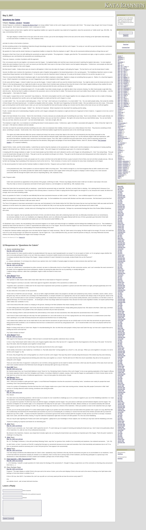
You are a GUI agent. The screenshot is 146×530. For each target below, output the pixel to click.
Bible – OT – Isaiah (122, 95)
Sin (118, 153)
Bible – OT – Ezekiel (122, 92)
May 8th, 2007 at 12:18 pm (15, 460)
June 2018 (120, 201)
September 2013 (121, 247)
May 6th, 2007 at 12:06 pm (15, 265)
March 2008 (120, 328)
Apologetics (120, 57)
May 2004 (120, 398)
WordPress (120, 454)
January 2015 (121, 229)
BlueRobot (120, 458)
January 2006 (121, 367)
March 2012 (120, 268)
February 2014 (121, 239)
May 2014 (120, 236)
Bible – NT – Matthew (122, 77)
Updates (119, 176)
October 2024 (121, 187)
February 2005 (121, 384)
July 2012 (120, 264)
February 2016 (121, 224)
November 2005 (121, 370)
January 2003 (121, 422)
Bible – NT (120, 65)
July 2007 (120, 340)
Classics (119, 113)
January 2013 (121, 256)
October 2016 (121, 213)
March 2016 (120, 223)
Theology (120, 159)
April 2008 (120, 326)
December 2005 (121, 369)
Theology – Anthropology (123, 161)
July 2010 (120, 293)
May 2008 (120, 325)
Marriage (120, 133)
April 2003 (120, 418)
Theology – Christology (123, 162)
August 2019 (120, 191)
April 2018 (120, 203)
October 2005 (121, 372)
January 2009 (121, 312)
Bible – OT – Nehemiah (123, 103)
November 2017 (121, 207)
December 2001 (121, 442)
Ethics (119, 120)
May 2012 (120, 267)
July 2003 (120, 413)
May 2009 (120, 306)
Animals (119, 56)
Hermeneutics (121, 126)
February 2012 (121, 270)
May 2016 (120, 219)
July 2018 (120, 200)
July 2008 (120, 322)
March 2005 (120, 383)
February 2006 (121, 366)
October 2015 (121, 227)
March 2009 (120, 309)
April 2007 (120, 345)
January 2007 (121, 349)
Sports (119, 155)
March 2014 (120, 238)
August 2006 (120, 357)
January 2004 (121, 404)
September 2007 (121, 337)
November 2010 (121, 287)
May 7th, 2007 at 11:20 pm (15, 439)
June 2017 (120, 210)
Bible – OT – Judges (122, 100)
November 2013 (121, 244)
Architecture (120, 59)
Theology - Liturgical (15, 23)
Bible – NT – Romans (122, 83)
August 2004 (120, 393)
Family (119, 121)
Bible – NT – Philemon (123, 78)
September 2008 (121, 319)
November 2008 (121, 316)
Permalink (26, 23)
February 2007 (121, 348)
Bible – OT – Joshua (122, 98)
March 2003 (120, 419)
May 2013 (120, 251)
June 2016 (120, 218)
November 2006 (121, 352)
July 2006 (120, 358)
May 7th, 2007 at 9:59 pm (14, 426)
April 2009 (120, 308)
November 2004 (121, 389)
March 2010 (120, 297)
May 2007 (120, 343)
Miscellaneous (121, 136)
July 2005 (120, 377)
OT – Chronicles (121, 142)
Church (119, 110)
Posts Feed (125, 44)
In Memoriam (121, 129)
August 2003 (120, 412)
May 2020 (120, 189)
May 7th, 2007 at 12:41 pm (15, 379)
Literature (120, 132)
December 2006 (121, 351)
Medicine (120, 135)
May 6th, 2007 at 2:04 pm (14, 336)
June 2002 (120, 433)
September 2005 (121, 373)
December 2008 (121, 314)
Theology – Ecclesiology (123, 164)
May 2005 (120, 380)
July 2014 (120, 235)
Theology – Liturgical (122, 167)
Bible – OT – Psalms (122, 104)
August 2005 (120, 375)
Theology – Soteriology (123, 171)
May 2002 (120, 434)
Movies (119, 139)
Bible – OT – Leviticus (123, 101)
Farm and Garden (122, 123)
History (119, 127)
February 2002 (121, 439)
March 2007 (120, 346)
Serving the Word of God (30, 25)
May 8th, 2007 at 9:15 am (14, 450)
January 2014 (121, 241)
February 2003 (121, 421)
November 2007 (121, 334)
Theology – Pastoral (122, 168)
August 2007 (120, 338)
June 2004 (120, 396)
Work (119, 177)
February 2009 (121, 311)
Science (119, 152)
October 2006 (121, 354)
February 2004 (121, 402)
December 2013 (121, 242)
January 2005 (121, 386)
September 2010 (121, 290)
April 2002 (120, 436)
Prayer (119, 149)
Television (120, 158)
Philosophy (120, 144)
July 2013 (120, 250)
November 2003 (121, 407)
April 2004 (120, 399)
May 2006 (120, 361)
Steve (9, 448)
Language (120, 130)
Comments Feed (125, 47)
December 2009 (121, 299)
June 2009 (120, 305)
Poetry (119, 145)
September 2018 (121, 197)
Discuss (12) (22, 237)
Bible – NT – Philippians (123, 80)
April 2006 (120, 363)
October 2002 (121, 427)
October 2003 (121, 409)
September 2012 (121, 261)
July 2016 (120, 216)
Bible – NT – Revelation (123, 81)
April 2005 (120, 381)
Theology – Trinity (122, 173)
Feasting (120, 124)
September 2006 (121, 355)
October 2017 (121, 209)
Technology (120, 156)
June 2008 (120, 323)
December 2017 (121, 206)
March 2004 (120, 401)
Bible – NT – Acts (122, 68)
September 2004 (121, 392)
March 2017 (120, 212)
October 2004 (121, 390)
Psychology (120, 150)
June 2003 (120, 415)
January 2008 (121, 331)
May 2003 (120, 416)
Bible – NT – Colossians (123, 69)
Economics (120, 117)
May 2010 (120, 296)
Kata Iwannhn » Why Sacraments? (19, 459)
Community (120, 115)
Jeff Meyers (11, 377)
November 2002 (121, 425)
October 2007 (121, 335)
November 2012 (121, 259)
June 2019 (120, 194)
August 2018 (120, 198)
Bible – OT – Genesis (122, 94)
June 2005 (120, 378)
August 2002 (120, 430)
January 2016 (121, 226)
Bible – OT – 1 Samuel (123, 84)
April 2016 (120, 221)
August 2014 (120, 233)
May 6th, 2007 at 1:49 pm (14, 277)
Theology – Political (122, 170)
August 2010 (120, 291)
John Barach (11, 276)
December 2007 (121, 332)
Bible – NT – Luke (122, 74)
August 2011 (120, 274)
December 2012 (121, 258)
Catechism (120, 107)
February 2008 (121, 329)
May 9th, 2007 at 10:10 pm (15, 469)
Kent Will (10, 367)
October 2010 (121, 288)
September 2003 (121, 410)
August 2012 (120, 262)
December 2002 (121, 424)
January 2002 (121, 441)
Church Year (120, 112)
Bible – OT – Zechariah (123, 106)
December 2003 (121, 405)
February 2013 (121, 255)
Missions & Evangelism (123, 138)
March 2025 (120, 186)
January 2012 (121, 271)
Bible (119, 63)
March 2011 (120, 280)
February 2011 (121, 282)
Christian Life (121, 109)
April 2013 (120, 253)
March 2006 (120, 364)
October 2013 (121, 245)
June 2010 (120, 294)
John (8, 424)
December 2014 (121, 230)
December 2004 (121, 387)
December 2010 (121, 285)
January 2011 (121, 284)
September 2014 (121, 232)
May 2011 (120, 277)
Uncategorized (121, 174)
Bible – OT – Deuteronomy (124, 88)
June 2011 (120, 276)
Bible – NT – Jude (122, 72)
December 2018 (121, 195)
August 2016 (120, 215)
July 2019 (120, 192)
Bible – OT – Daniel (122, 86)
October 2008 (121, 317)
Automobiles (120, 62)
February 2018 (121, 204)
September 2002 (121, 428)
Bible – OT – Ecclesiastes (123, 89)
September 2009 (121, 302)
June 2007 (120, 341)
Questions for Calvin (11, 20)
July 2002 (120, 431)
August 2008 (120, 320)
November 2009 (121, 300)
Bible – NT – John (122, 71)
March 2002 (120, 438)
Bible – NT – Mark (122, 75)
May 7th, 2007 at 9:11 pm (14, 392)
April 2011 (120, 279)
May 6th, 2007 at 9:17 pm (14, 369)
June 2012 (120, 265)
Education (120, 118)
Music (119, 141)
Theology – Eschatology (123, 165)
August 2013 (120, 248)
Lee (8, 391)
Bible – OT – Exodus (122, 91)
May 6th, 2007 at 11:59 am (15, 251)
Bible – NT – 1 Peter (122, 66)
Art (118, 60)
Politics (119, 147)
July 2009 (120, 303)
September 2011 (121, 273)
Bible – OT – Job (121, 97)
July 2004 (120, 395)
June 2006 (120, 360)
